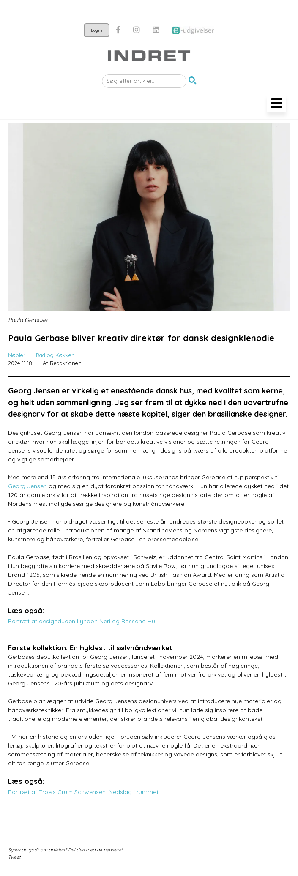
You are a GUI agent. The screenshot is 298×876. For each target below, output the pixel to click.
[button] (192, 80)
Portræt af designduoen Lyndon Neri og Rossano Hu (81, 621)
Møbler (16, 355)
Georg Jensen (27, 486)
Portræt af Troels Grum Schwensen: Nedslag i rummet (83, 792)
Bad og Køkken (55, 355)
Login (96, 30)
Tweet (14, 857)
